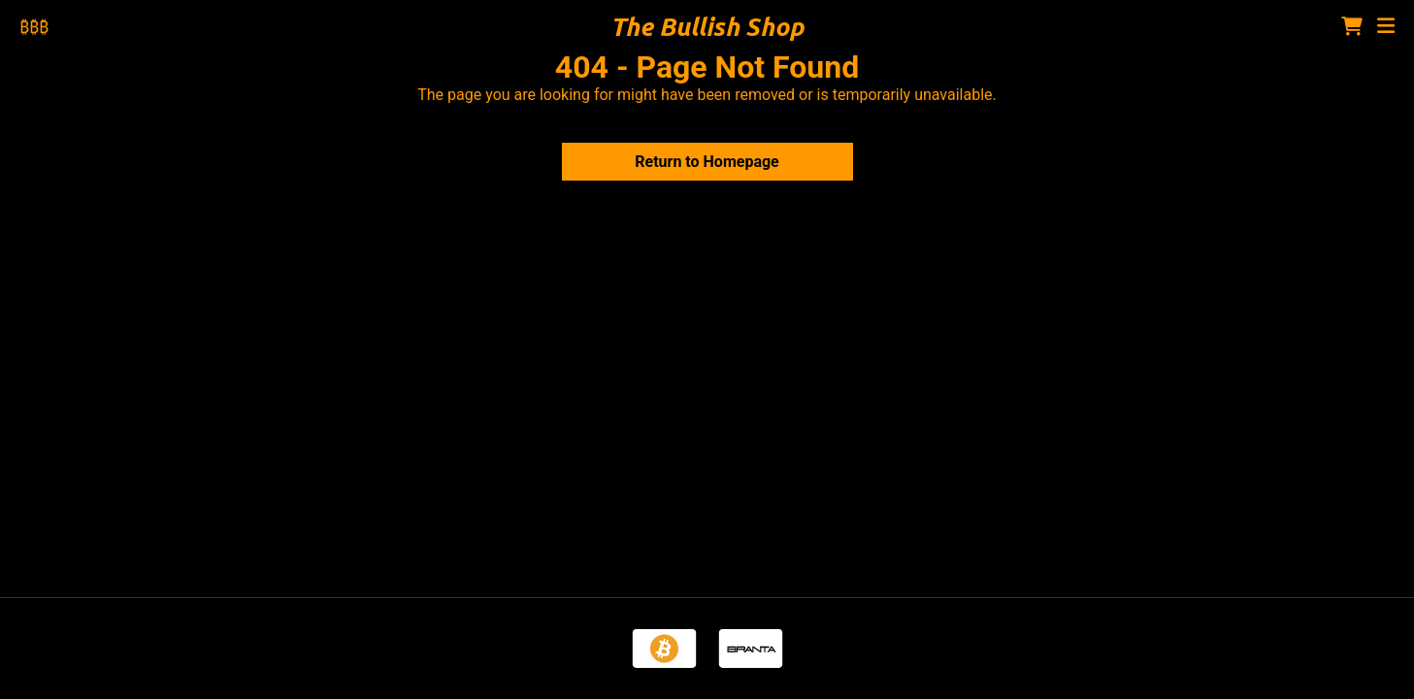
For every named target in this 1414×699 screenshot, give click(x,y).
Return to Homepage (706, 161)
